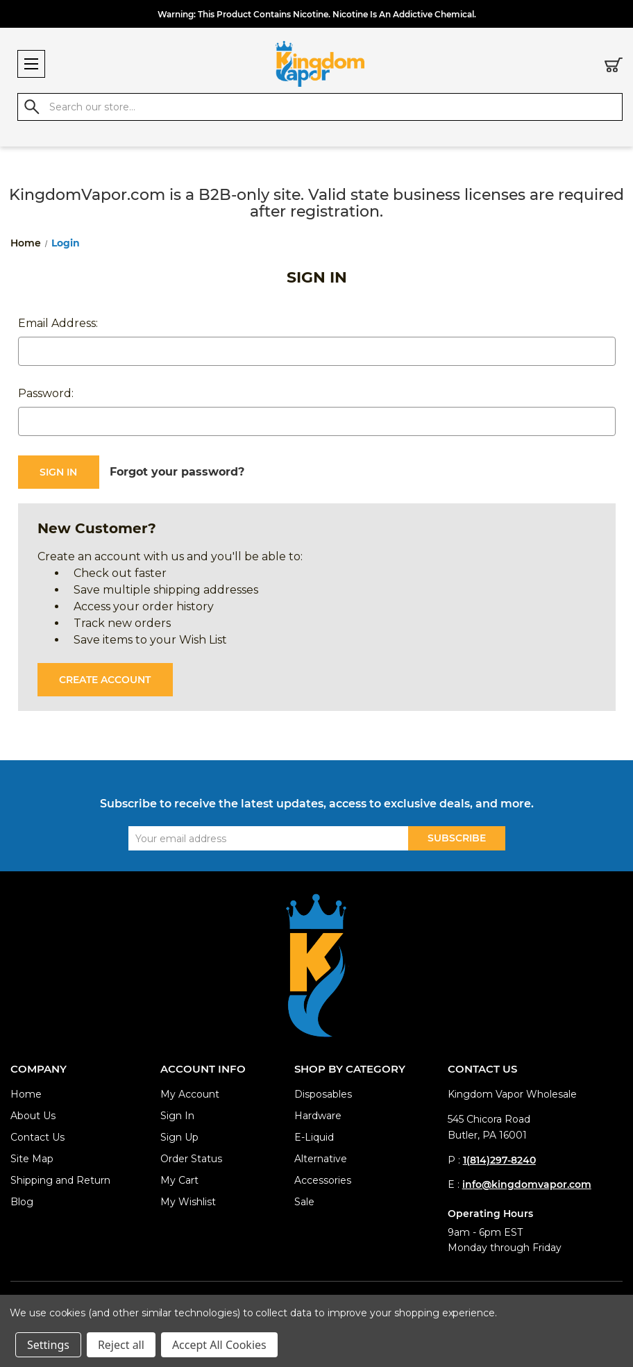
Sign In (177, 1115)
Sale (304, 1202)
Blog (21, 1202)
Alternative (320, 1158)
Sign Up (179, 1137)
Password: (46, 393)
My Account (189, 1094)
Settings (48, 1344)
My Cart (179, 1180)
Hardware (317, 1115)
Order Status (191, 1158)
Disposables (323, 1094)
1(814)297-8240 (499, 1160)
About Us (33, 1115)
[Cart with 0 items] (614, 67)
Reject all (121, 1344)
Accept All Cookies (219, 1344)
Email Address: (58, 323)
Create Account (105, 679)
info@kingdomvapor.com (526, 1184)
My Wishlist (188, 1202)
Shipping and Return (60, 1180)
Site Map (31, 1158)
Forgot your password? (177, 471)
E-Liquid (314, 1137)
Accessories (322, 1180)
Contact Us (37, 1137)
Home (26, 1094)
